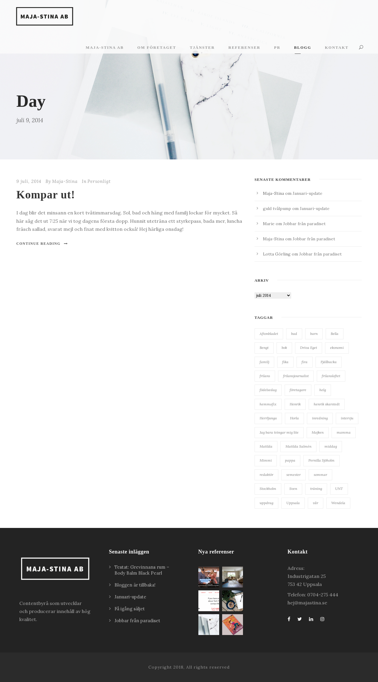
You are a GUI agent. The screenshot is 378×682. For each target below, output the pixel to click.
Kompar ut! (45, 195)
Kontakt (337, 47)
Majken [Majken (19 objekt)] (318, 432)
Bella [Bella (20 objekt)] (334, 333)
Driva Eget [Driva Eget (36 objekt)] (308, 347)
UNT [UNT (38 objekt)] (339, 488)
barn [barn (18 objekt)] (314, 333)
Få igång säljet (130, 609)
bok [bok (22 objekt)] (284, 347)
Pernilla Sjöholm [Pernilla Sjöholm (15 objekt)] (321, 460)
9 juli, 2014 (28, 181)
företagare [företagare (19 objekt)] (298, 390)
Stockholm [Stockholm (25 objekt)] (268, 488)
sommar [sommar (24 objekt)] (320, 474)
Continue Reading (42, 244)
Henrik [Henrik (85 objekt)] (295, 404)
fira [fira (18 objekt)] (305, 362)
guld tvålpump (277, 208)
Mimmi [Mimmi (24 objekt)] (266, 460)
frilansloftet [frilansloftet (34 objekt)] (331, 376)
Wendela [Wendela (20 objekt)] (338, 503)
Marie (269, 223)
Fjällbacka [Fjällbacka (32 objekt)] (329, 362)
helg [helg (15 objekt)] (322, 390)
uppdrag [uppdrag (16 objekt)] (266, 503)
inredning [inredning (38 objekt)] (320, 418)
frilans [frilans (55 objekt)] (265, 376)
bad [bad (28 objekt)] (294, 333)
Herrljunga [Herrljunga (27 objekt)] (268, 418)
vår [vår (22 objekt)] (315, 503)
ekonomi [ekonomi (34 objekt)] (337, 347)
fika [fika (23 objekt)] (285, 362)
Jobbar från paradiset (304, 223)
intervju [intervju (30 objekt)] (347, 418)
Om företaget (156, 47)
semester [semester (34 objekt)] (293, 474)
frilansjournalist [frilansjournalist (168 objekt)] (296, 376)
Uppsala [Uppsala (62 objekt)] (293, 503)
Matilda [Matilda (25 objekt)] (266, 446)
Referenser (244, 47)
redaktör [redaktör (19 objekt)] (266, 474)
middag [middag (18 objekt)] (330, 446)
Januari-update (307, 193)
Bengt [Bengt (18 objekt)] (264, 347)
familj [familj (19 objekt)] (264, 362)
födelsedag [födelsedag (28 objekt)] (268, 390)
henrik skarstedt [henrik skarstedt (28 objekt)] (327, 404)
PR (277, 47)
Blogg (302, 47)
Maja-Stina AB (105, 47)
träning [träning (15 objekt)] (316, 488)
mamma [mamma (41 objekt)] (344, 432)
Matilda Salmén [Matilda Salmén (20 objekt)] (298, 446)
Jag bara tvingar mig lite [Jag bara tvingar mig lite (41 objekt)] (279, 432)
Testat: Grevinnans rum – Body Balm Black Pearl (142, 570)
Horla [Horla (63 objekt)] (294, 418)
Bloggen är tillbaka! (135, 585)
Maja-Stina (65, 181)
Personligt (99, 181)
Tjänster (202, 47)
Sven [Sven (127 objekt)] (293, 488)
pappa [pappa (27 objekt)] (290, 460)
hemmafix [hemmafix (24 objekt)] (268, 404)
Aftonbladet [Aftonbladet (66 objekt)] (269, 333)
